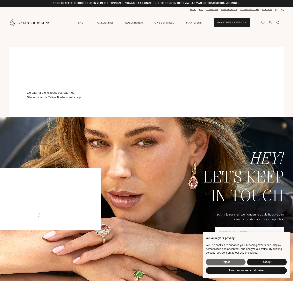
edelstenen (134, 22)
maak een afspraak (232, 22)
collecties (105, 22)
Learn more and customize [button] (246, 270)
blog (193, 9)
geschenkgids (229, 9)
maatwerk (194, 22)
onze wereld (164, 23)
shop (82, 22)
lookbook (212, 9)
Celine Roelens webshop (64, 97)
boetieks (267, 9)
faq (201, 9)
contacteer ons (249, 9)
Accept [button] (267, 262)
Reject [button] (226, 262)
